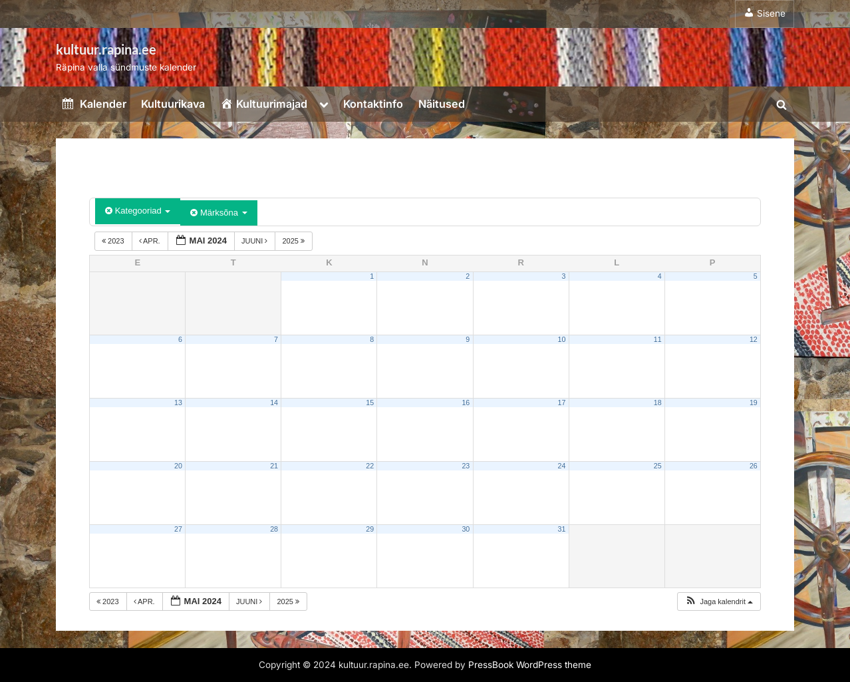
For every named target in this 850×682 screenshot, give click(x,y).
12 (754, 339)
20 (178, 466)
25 (658, 466)
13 (178, 403)
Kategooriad (137, 211)
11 (658, 339)
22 (370, 466)
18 (658, 403)
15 (370, 403)
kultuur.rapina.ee (106, 49)
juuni (255, 241)
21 (274, 466)
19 (754, 403)
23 (466, 466)
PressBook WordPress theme (529, 664)
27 (178, 529)
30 (466, 529)
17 (562, 403)
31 (562, 529)
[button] (719, 602)
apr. (150, 241)
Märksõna (218, 213)
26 (754, 466)
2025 (294, 241)
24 (562, 466)
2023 (114, 241)
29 (370, 529)
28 (274, 529)
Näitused (441, 103)
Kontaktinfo (373, 103)
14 (274, 403)
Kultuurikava (173, 103)
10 (562, 339)
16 (466, 403)
